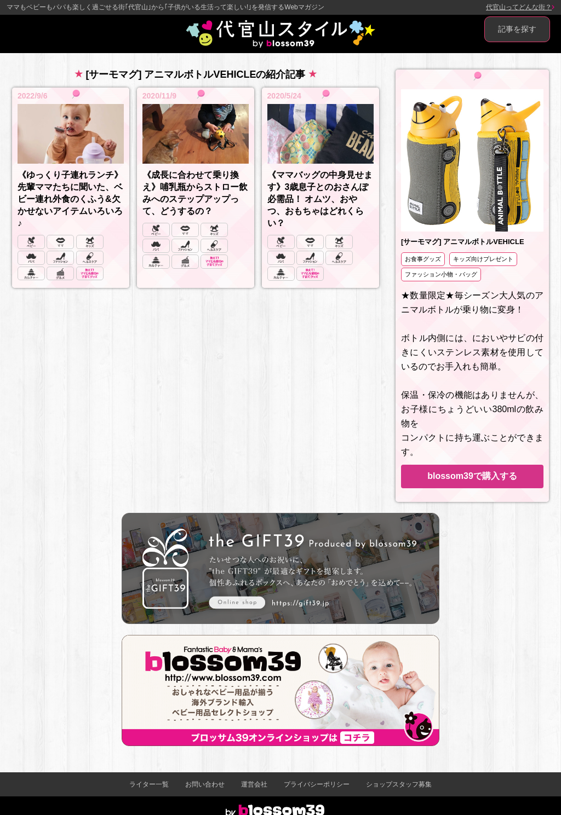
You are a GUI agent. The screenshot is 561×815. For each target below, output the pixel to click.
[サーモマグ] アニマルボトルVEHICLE (462, 242)
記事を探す (517, 29)
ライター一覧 (149, 784)
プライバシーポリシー (317, 784)
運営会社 (254, 784)
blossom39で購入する (472, 476)
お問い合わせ (205, 784)
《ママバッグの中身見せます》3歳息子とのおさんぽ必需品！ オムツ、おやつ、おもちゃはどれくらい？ (320, 199)
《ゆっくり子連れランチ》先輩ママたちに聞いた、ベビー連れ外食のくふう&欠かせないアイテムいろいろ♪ (70, 199)
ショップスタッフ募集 (399, 784)
